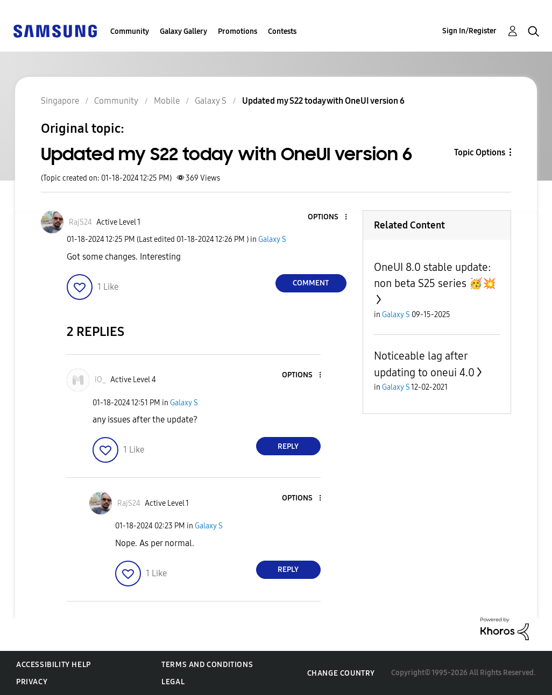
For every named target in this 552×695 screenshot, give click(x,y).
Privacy (31, 681)
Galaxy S (272, 239)
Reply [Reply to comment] (288, 446)
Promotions (237, 31)
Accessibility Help (53, 664)
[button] (327, 217)
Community (129, 31)
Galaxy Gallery (183, 31)
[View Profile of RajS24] (80, 222)
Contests (282, 31)
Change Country (341, 673)
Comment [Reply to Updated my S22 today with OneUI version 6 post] (311, 283)
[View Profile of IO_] (100, 379)
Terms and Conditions (207, 664)
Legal (173, 681)
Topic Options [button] (479, 152)
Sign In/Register (469, 30)
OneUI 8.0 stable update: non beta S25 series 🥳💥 (435, 275)
